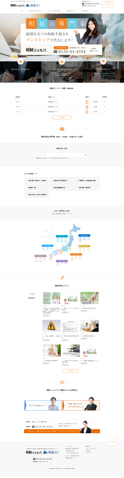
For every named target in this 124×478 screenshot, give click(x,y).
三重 (72, 256)
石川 (66, 238)
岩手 (88, 237)
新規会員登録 (108, 2)
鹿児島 (36, 261)
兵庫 (76, 258)
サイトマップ (89, 453)
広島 (43, 249)
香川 (62, 263)
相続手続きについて (53, 111)
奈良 (80, 258)
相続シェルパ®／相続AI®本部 (39, 421)
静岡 (62, 241)
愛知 (66, 241)
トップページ (69, 446)
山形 (88, 239)
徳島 (58, 263)
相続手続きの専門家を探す (72, 448)
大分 (40, 260)
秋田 (84, 239)
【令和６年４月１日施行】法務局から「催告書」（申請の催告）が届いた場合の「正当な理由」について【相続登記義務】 (51, 304)
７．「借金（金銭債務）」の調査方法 (51, 330)
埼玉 (80, 250)
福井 (58, 240)
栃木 (84, 248)
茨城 (80, 248)
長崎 (44, 258)
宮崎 (44, 260)
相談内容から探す (70, 450)
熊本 (36, 260)
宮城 (80, 239)
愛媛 (66, 263)
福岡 (36, 258)
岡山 (51, 248)
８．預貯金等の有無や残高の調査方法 (70, 330)
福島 (80, 241)
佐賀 (40, 258)
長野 (66, 240)
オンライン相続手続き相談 (72, 455)
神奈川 (80, 251)
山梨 (62, 240)
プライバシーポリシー (91, 448)
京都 (80, 256)
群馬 (88, 248)
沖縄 (40, 261)
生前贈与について (52, 102)
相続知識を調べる (70, 458)
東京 (88, 250)
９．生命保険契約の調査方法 (89, 330)
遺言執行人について (53, 106)
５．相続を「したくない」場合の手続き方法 (70, 302)
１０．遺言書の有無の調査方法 (51, 354)
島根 (47, 248)
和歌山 (72, 260)
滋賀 (76, 256)
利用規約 (88, 450)
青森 (84, 237)
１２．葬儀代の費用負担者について (89, 354)
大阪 (72, 258)
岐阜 (58, 241)
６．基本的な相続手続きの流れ (89, 302)
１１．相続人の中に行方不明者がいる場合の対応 (70, 355)
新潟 (58, 238)
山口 (47, 249)
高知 (58, 265)
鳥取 (43, 248)
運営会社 (88, 446)
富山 (62, 238)
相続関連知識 (31, 298)
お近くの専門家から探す (72, 453)
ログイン (108, 5)
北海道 (80, 237)
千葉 (84, 250)
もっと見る (62, 117)
